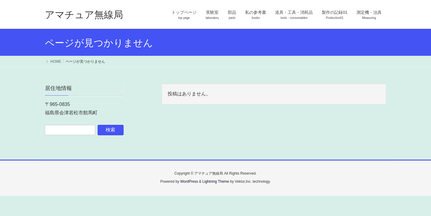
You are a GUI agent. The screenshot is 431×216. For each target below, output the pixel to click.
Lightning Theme (215, 181)
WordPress (189, 181)
